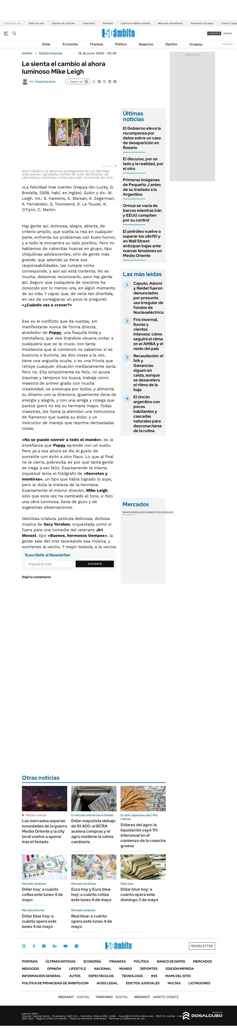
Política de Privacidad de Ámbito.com (55, 983)
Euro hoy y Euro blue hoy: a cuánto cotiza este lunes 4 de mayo (91, 894)
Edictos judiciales (143, 983)
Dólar (46, 44)
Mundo (125, 969)
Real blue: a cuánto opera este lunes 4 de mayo (91, 921)
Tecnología (132, 976)
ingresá (227, 33)
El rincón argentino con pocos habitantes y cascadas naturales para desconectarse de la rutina (147, 413)
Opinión (171, 44)
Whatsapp (76, 946)
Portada (30, 961)
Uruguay (195, 44)
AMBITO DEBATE (156, 997)
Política (121, 44)
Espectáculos (101, 976)
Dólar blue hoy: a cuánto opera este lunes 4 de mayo (39, 921)
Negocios (146, 44)
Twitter (24, 946)
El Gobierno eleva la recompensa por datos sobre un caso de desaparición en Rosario (142, 138)
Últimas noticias (60, 961)
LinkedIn (54, 946)
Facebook (34, 946)
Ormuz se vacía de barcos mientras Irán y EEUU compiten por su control (142, 213)
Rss (154, 976)
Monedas (129, 512)
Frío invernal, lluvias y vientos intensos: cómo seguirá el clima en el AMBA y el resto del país (148, 334)
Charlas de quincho (63, 23)
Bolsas (139, 512)
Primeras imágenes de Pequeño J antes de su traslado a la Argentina (142, 187)
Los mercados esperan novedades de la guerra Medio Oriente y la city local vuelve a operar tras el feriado (44, 831)
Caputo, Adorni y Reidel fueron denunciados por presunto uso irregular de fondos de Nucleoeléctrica (148, 298)
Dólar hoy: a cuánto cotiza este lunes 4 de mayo (42, 894)
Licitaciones (199, 983)
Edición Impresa (180, 969)
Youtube (65, 946)
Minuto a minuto (36, 815)
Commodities (153, 512)
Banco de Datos (171, 961)
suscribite (214, 33)
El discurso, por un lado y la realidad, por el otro (143, 163)
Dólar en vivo (36, 23)
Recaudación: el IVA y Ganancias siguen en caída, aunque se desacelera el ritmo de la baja (148, 372)
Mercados (202, 961)
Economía (70, 44)
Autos (74, 976)
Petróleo (108, 23)
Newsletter (228, 44)
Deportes (149, 969)
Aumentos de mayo (202, 23)
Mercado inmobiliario (170, 23)
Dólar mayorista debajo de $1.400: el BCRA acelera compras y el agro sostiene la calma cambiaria (93, 831)
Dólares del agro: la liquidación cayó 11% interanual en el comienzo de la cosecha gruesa (143, 835)
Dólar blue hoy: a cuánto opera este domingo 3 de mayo (139, 894)
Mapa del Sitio (178, 976)
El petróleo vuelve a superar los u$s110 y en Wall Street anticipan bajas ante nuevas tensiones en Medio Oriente (142, 243)
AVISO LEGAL (107, 983)
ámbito (27, 53)
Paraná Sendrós (45, 81)
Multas (174, 983)
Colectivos (89, 23)
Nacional (102, 969)
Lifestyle (77, 969)
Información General (41, 976)
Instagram (44, 946)
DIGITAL (74, 997)
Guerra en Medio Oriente (135, 23)
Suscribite (95, 563)
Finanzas (96, 44)
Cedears (167, 512)
